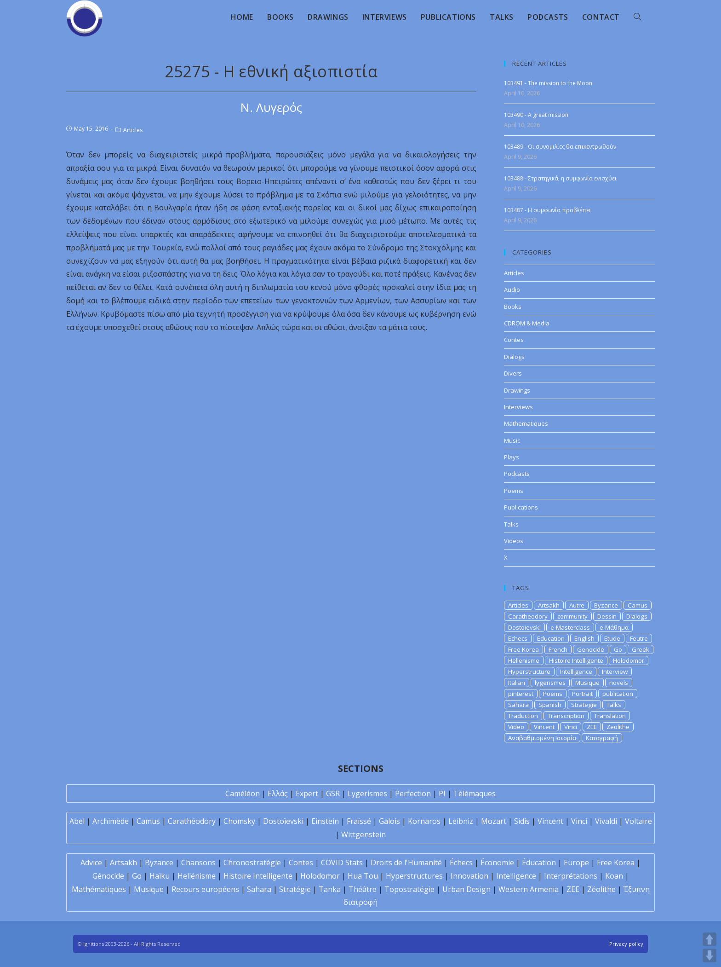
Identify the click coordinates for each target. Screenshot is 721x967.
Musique (587, 682)
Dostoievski (524, 627)
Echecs (517, 638)
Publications (521, 507)
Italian (516, 682)
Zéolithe (601, 889)
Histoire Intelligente (576, 660)
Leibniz (460, 821)
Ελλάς (278, 793)
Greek (640, 649)
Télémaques (474, 793)
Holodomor (628, 660)
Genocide (590, 649)
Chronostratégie (252, 862)
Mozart (493, 821)
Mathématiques (99, 889)
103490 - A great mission (536, 115)
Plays (511, 457)
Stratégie (295, 889)
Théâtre (363, 889)
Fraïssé (359, 821)
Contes (514, 340)
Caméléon (242, 793)
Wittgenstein (363, 834)
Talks (511, 524)
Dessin (607, 616)
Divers (513, 373)
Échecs (461, 862)
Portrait (582, 693)
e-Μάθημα (614, 627)
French (558, 649)
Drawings (517, 390)
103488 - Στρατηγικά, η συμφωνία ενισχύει (560, 178)
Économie (497, 862)
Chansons (198, 862)
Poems (513, 490)
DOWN (709, 955)
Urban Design (466, 889)
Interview (615, 671)
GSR (333, 793)
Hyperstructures (414, 876)
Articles (133, 130)
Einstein (325, 821)
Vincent (544, 727)
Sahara (518, 705)
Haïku (159, 876)
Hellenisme (523, 660)
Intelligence (576, 671)
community (572, 616)
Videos (513, 541)
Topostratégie (409, 889)
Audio (512, 289)
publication (617, 693)
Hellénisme (196, 876)
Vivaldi (606, 821)
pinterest (520, 693)
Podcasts (517, 473)
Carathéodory (192, 821)
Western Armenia (528, 889)
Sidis (522, 821)
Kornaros (424, 821)
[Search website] (637, 17)
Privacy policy (626, 943)
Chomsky (239, 821)
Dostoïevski (283, 821)
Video (516, 727)
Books (512, 306)
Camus (637, 605)
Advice (91, 862)
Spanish (549, 705)
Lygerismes (367, 793)
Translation (610, 716)
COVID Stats (342, 862)
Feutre (639, 638)
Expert (307, 793)
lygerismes (550, 682)
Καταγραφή (602, 738)
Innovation (469, 876)
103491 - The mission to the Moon (548, 83)
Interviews (518, 407)
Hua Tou (363, 876)
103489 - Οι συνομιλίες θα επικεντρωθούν (560, 147)
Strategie (584, 705)
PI (442, 793)
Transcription (566, 716)
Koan (614, 876)
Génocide (108, 876)
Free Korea (523, 649)
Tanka (330, 889)
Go (618, 649)
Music (512, 440)
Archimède (110, 821)
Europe (576, 862)
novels (618, 682)
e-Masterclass (570, 627)
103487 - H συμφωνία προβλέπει (547, 210)
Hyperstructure (529, 671)
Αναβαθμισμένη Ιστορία (542, 738)
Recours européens (205, 889)
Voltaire (638, 821)
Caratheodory (528, 616)
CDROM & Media (526, 323)
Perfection (413, 793)
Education (551, 638)
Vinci (570, 727)
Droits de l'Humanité (406, 862)
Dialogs (514, 357)
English (584, 638)
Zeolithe (618, 727)
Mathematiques (526, 423)
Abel (77, 821)
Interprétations (570, 876)
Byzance (606, 605)
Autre (576, 605)
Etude (612, 638)
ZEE (592, 727)
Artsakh (549, 605)
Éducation (539, 862)
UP (709, 939)
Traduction (523, 716)
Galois (389, 821)
